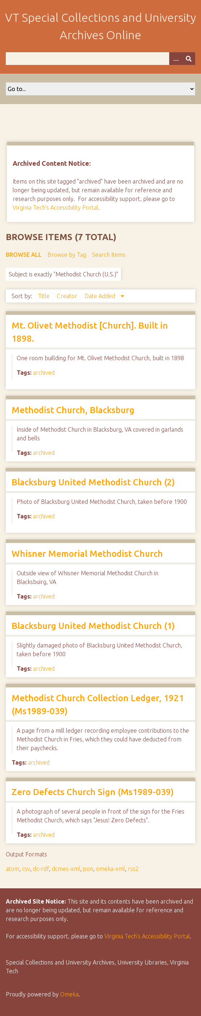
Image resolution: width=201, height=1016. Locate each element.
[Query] (100, 58)
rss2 (133, 868)
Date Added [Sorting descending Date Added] (100, 296)
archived (44, 372)
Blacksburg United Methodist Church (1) (93, 626)
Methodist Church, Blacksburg (73, 410)
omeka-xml (110, 868)
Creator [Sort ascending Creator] (68, 296)
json (88, 868)
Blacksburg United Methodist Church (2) (93, 482)
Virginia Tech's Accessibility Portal (55, 207)
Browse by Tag (66, 254)
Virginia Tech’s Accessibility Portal (147, 936)
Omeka (69, 994)
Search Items (109, 254)
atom (12, 868)
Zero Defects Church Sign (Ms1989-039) (93, 792)
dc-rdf (41, 868)
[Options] (175, 58)
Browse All (24, 254)
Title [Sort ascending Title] (44, 296)
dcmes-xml (66, 868)
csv (26, 868)
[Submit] (188, 58)
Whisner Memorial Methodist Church (87, 554)
